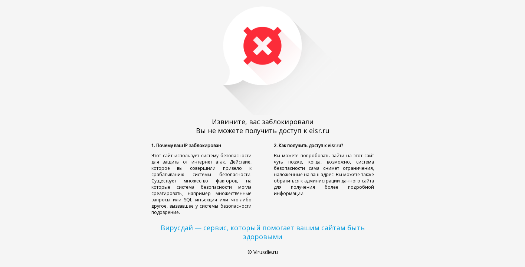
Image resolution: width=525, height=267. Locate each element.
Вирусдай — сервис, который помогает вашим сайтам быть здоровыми (263, 232)
